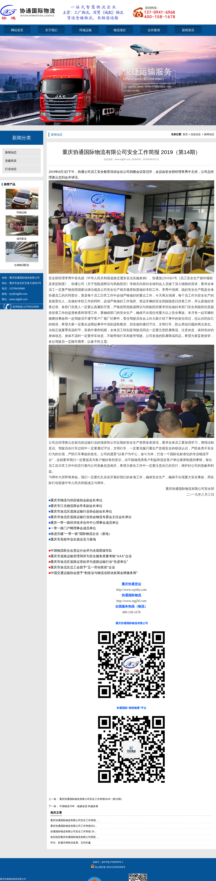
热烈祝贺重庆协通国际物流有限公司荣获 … (74, 837)
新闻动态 (11, 152)
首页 (185, 134)
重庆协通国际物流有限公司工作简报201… (73, 825)
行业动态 (11, 169)
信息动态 (196, 134)
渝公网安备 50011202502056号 (109, 867)
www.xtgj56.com (122, 159)
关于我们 (51, 30)
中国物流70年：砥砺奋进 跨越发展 (78, 806)
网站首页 (17, 30)
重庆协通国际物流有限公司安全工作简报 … (74, 820)
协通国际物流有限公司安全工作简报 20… (73, 831)
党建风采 (11, 160)
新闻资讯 (188, 30)
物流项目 (120, 30)
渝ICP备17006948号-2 (112, 862)
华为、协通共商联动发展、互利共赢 (70, 842)
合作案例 (154, 30)
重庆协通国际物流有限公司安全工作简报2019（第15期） (91, 799)
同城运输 (85, 30)
